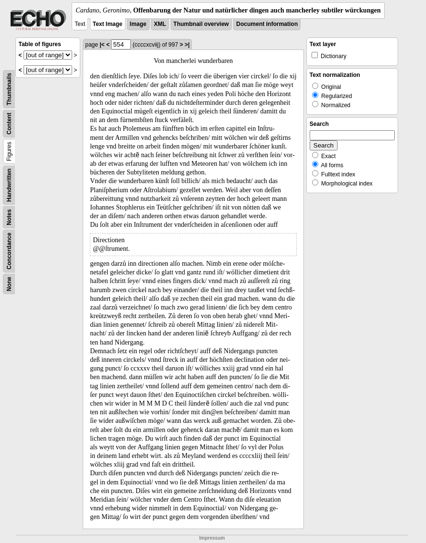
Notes (9, 217)
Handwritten (9, 185)
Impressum (212, 538)
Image (138, 24)
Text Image (108, 24)
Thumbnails (9, 89)
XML (160, 24)
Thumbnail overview (201, 24)
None (9, 284)
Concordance (9, 251)
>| (187, 44)
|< (102, 44)
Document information (267, 24)
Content (9, 124)
